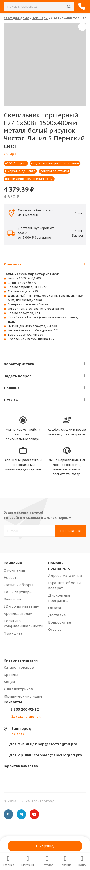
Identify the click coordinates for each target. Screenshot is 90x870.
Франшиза (13, 633)
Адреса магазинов (65, 575)
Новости (11, 577)
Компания (13, 563)
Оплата (54, 607)
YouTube (34, 814)
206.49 (10, 154)
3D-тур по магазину (21, 606)
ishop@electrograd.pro (43, 744)
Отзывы (55, 629)
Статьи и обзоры (18, 584)
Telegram (21, 814)
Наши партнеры (18, 592)
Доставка (57, 615)
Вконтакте (8, 814)
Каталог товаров (19, 667)
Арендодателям (18, 613)
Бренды (11, 674)
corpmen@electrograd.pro (45, 755)
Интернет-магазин (21, 660)
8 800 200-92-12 (24, 709)
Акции (9, 682)
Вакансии (12, 599)
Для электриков (18, 689)
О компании (14, 570)
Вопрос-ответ (60, 622)
